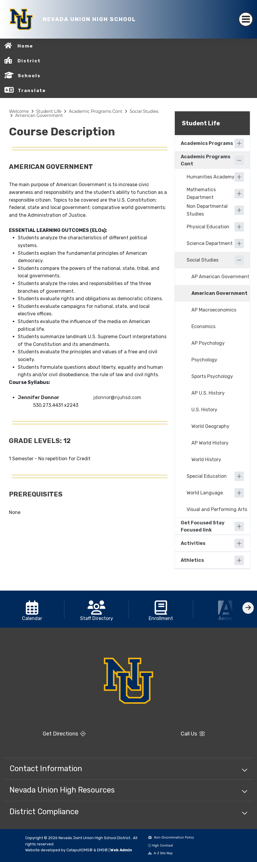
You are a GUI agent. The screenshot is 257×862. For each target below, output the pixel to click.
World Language (205, 493)
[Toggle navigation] (245, 19)
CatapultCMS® (79, 850)
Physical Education (208, 227)
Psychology (204, 360)
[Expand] (239, 143)
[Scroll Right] (248, 608)
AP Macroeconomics (213, 310)
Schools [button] (29, 75)
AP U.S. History (208, 393)
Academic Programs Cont (95, 111)
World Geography (210, 426)
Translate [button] (32, 90)
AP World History (210, 443)
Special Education (207, 476)
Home (25, 46)
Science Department (210, 243)
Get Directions (64, 733)
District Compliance (44, 811)
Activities (193, 543)
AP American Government (220, 276)
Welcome (19, 111)
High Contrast (162, 845)
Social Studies (144, 111)
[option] (32, 609)
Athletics (192, 560)
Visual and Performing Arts (217, 509)
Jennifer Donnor (38, 397)
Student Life (49, 111)
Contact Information (45, 768)
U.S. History (204, 409)
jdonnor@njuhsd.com (117, 397)
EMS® (102, 850)
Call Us (193, 733)
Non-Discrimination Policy (171, 837)
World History (206, 459)
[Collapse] (239, 160)
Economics (203, 326)
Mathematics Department (201, 193)
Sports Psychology (212, 376)
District (29, 61)
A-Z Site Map (160, 853)
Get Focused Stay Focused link (203, 526)
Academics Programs (207, 143)
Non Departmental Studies (207, 210)
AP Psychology (208, 343)
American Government (39, 115)
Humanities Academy (210, 177)
